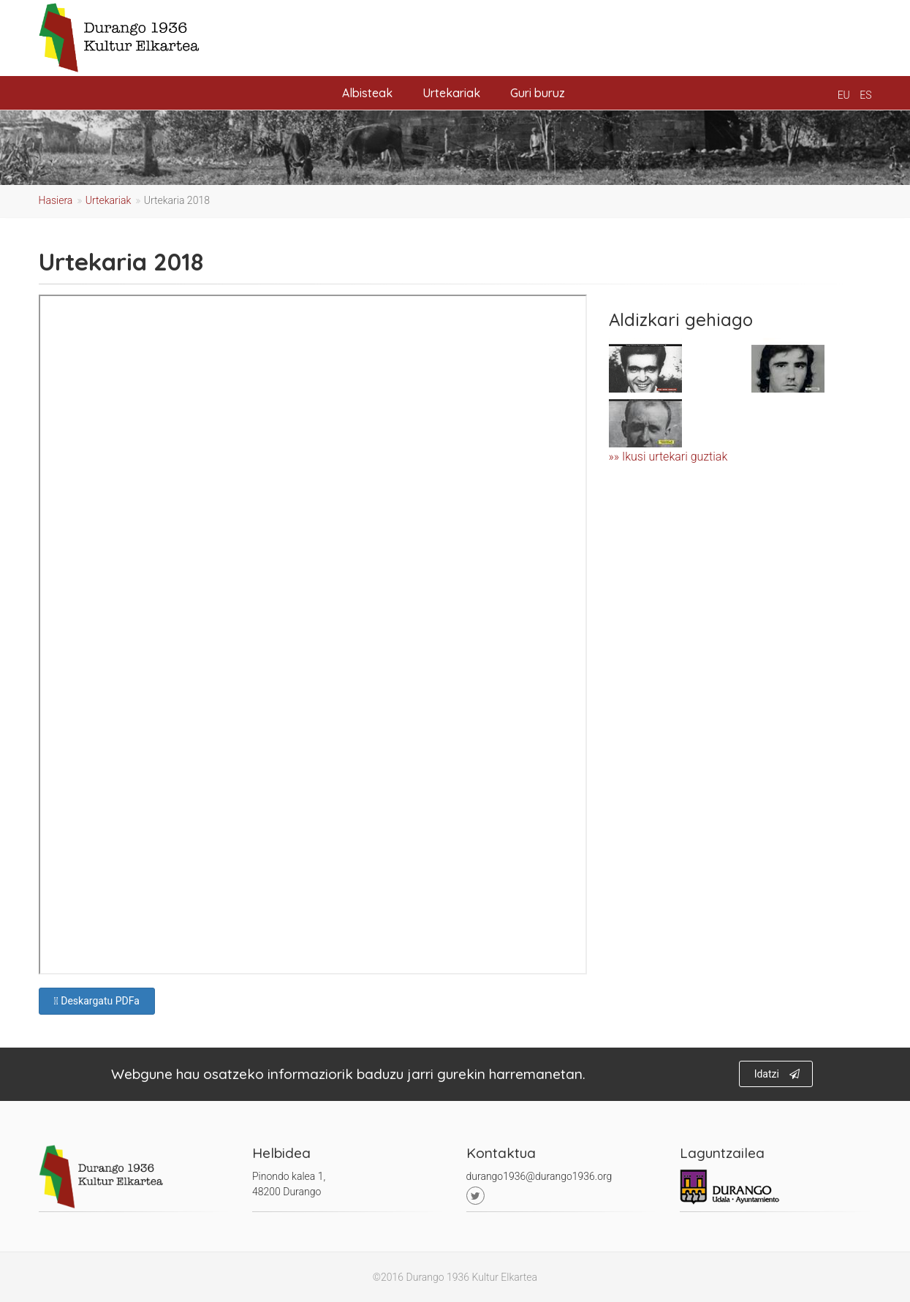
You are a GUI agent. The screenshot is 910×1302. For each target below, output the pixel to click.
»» (615, 456)
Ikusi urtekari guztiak (674, 456)
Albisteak (367, 93)
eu (844, 95)
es (865, 95)
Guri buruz (537, 93)
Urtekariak (451, 93)
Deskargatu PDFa (97, 1001)
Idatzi (777, 1073)
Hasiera (56, 200)
